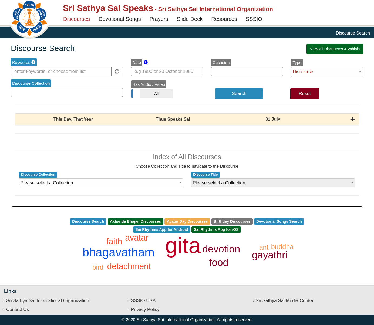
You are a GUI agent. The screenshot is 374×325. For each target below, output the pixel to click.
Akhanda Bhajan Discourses (135, 221)
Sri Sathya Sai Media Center (284, 300)
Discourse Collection (31, 83)
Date (136, 62)
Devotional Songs (120, 19)
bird (98, 267)
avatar (136, 237)
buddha (282, 246)
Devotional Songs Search (279, 221)
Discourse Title (205, 174)
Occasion (221, 62)
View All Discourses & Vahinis (335, 49)
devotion (221, 249)
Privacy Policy (145, 309)
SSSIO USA (143, 300)
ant (264, 247)
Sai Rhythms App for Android (161, 229)
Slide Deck (190, 19)
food (218, 262)
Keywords (23, 62)
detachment (129, 266)
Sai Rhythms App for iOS (216, 229)
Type (296, 62)
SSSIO (254, 19)
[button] (187, 119)
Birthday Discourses (232, 221)
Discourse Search (88, 221)
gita (183, 245)
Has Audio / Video (148, 84)
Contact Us (17, 309)
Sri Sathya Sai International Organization (47, 300)
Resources (224, 19)
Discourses (76, 19)
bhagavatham (118, 252)
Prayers (159, 19)
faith (114, 241)
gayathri (270, 254)
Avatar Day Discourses (187, 221)
